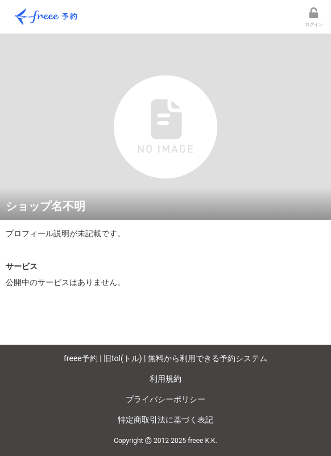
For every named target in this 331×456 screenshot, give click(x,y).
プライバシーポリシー (165, 399)
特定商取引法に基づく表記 (165, 419)
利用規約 (165, 378)
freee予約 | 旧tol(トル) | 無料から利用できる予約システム (165, 358)
